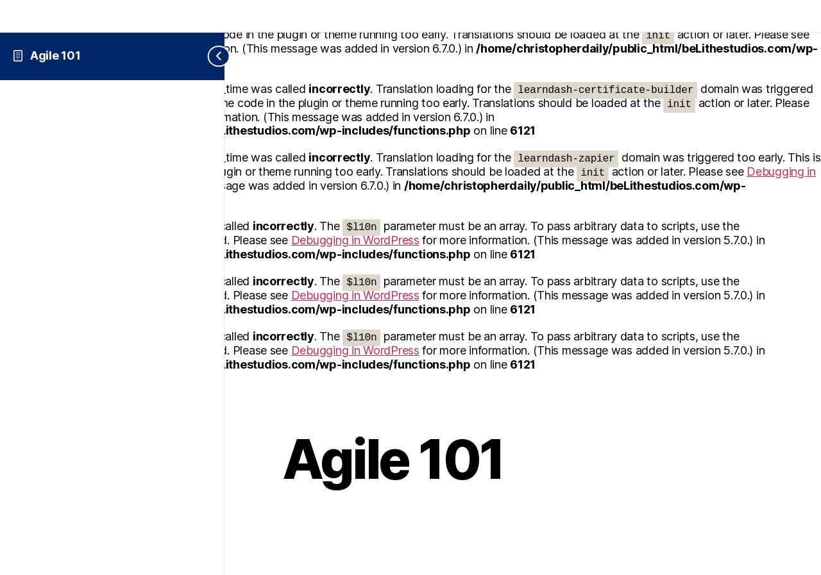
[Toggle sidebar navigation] (208, 56)
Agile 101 (55, 55)
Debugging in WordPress (355, 240)
